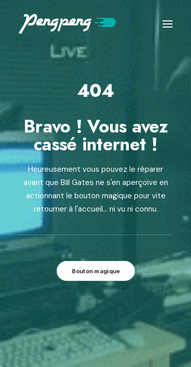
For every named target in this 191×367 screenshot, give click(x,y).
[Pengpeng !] (67, 24)
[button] (167, 24)
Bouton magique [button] (95, 270)
